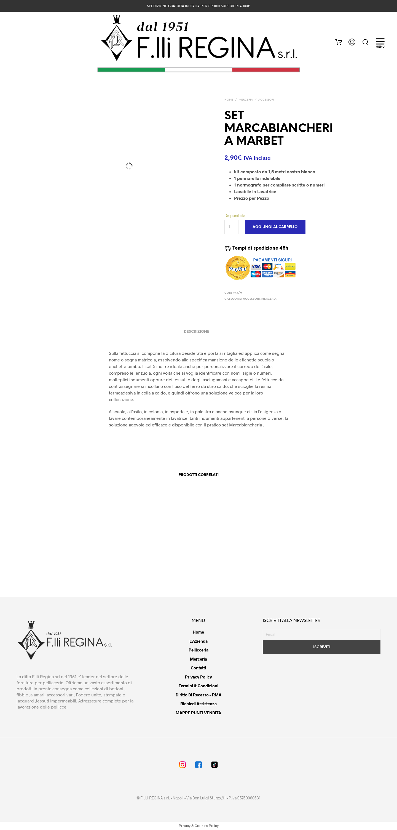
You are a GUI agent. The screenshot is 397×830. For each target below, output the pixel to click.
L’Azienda (198, 641)
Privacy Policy (198, 676)
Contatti (198, 667)
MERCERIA (246, 99)
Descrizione (196, 332)
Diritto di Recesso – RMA (198, 694)
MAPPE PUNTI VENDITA (198, 712)
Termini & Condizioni (198, 685)
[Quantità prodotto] (231, 227)
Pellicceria (198, 649)
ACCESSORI (266, 99)
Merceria (198, 658)
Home (228, 99)
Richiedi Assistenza (198, 703)
